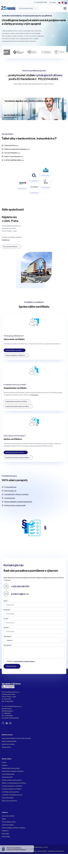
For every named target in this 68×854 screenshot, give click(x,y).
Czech (59, 2)
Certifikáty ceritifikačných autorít (12, 795)
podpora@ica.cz (20, 593)
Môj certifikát (6, 836)
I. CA (8, 686)
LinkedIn (10, 723)
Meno (5, 601)
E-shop (4, 762)
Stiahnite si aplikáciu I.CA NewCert (15, 355)
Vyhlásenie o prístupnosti (56, 851)
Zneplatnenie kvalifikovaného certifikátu (17, 406)
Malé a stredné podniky (9, 741)
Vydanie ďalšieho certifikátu (13, 350)
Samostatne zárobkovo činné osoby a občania (16, 738)
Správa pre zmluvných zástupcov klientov (17, 457)
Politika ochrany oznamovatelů (14, 505)
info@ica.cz (6, 240)
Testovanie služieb (7, 798)
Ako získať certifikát (8, 816)
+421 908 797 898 (41, 2)
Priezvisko (7, 609)
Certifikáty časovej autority (10, 792)
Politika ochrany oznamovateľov (12, 780)
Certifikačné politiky (8, 774)
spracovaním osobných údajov (24, 661)
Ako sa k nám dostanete (10, 246)
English (62, 2)
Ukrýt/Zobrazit (32, 848)
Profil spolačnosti (10, 487)
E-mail (6, 618)
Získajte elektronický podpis (11, 768)
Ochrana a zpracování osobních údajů (34, 851)
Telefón (6, 627)
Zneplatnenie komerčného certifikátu (16, 401)
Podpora (4, 765)
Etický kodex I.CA (10, 491)
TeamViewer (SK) (7, 777)
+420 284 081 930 (20, 586)
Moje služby (5, 833)
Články (4, 819)
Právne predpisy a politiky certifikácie (13, 828)
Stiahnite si (5, 830)
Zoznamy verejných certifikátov (12, 789)
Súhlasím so (21, 661)
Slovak (65, 2)
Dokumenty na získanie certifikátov (13, 771)
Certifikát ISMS (9, 494)
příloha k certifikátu (22, 494)
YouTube (6, 723)
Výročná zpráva (9, 498)
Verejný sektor (6, 747)
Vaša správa (7, 645)
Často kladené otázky (9, 822)
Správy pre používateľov (9, 800)
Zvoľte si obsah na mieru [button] (26, 8)
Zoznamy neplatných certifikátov (12, 786)
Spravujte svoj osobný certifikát (14, 452)
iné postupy (34, 395)
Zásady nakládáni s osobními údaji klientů (18, 502)
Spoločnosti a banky (8, 744)
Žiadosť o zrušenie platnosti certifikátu (14, 783)
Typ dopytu (7, 636)
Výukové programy (8, 825)
